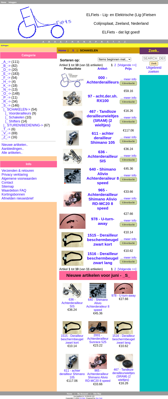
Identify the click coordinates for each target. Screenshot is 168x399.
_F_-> (6, 78)
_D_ (55, 42)
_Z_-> (6, 137)
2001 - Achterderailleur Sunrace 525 (97, 339)
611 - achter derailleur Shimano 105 (103, 138)
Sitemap (8, 186)
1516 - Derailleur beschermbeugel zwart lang (102, 258)
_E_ (61, 42)
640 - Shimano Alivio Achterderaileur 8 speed (102, 176)
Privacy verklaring (15, 174)
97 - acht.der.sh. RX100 (102, 98)
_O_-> (6, 93)
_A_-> (6, 62)
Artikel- (102, 68)
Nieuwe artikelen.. (15, 145)
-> (6, 105)
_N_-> (6, 89)
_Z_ (124, 42)
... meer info (128, 79)
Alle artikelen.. (12, 153)
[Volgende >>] (127, 65)
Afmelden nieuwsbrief (17, 198)
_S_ (73, 50)
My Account (82, 394)
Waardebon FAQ (14, 190)
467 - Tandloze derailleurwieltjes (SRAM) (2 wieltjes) (103, 118)
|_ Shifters (11, 121)
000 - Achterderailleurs (102, 79)
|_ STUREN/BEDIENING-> (22, 125)
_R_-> (6, 101)
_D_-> (6, 70)
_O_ (90, 42)
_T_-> (6, 129)
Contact (7, 182)
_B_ (49, 42)
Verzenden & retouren (18, 170)
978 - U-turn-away (102, 221)
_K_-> (6, 85)
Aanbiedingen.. (13, 149)
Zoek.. (154, 51)
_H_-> (6, 82)
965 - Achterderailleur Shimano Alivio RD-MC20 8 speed (103, 199)
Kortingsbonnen (13, 194)
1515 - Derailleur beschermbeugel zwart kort (102, 239)
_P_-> (6, 97)
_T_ (113, 42)
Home (3, 2)
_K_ (78, 42)
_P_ (96, 42)
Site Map (97, 394)
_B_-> (6, 66)
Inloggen (13, 2)
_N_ (84, 42)
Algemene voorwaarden (19, 178)
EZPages (5, 45)
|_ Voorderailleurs (16, 113)
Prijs (128, 68)
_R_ (101, 42)
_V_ (119, 42)
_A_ (43, 42)
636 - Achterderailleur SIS (103, 156)
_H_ (72, 42)
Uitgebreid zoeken (153, 69)
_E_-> (6, 74)
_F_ (66, 42)
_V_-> (6, 133)
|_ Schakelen (13, 117)
